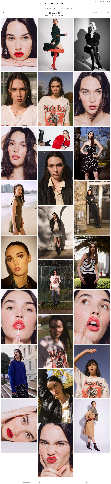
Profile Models (55, 4)
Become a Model (50, 8)
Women (36, 8)
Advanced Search (64, 8)
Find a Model (99, 1)
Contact (74, 8)
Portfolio (96, 12)
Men (41, 8)
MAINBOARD (93, 482)
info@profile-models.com (42, 482)
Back (3, 12)
